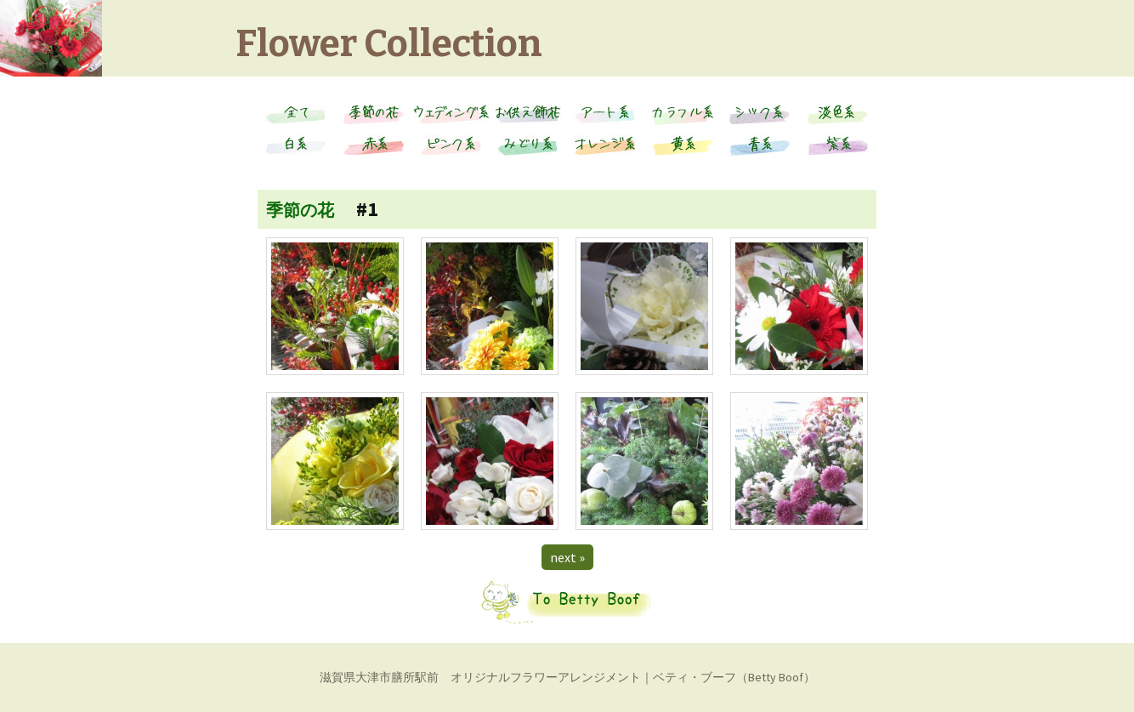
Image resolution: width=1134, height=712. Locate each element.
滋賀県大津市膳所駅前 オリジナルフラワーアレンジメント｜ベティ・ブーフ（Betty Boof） (567, 677)
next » (567, 557)
